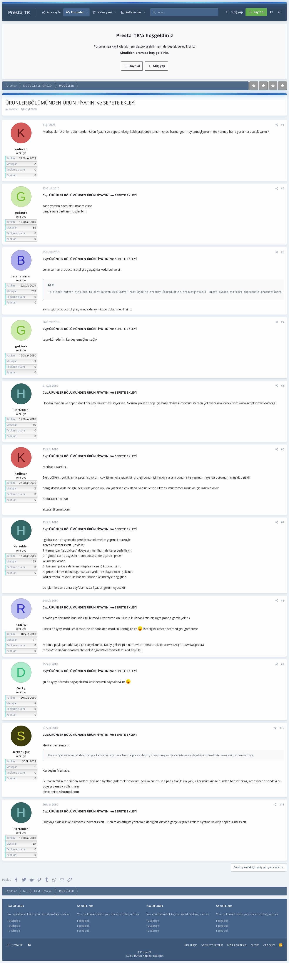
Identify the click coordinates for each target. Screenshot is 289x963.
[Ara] (188, 12)
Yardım (255, 945)
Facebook (14, 921)
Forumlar (77, 12)
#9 (282, 664)
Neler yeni (104, 12)
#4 (282, 322)
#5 (282, 386)
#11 (281, 804)
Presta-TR (15, 945)
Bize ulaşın (190, 945)
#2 (282, 188)
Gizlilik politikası (237, 945)
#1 (282, 125)
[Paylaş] (276, 125)
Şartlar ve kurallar (212, 945)
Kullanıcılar (133, 12)
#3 (282, 252)
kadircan (13, 109)
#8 (282, 600)
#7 (282, 522)
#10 (281, 728)
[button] (87, 12)
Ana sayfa (54, 12)
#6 (282, 449)
